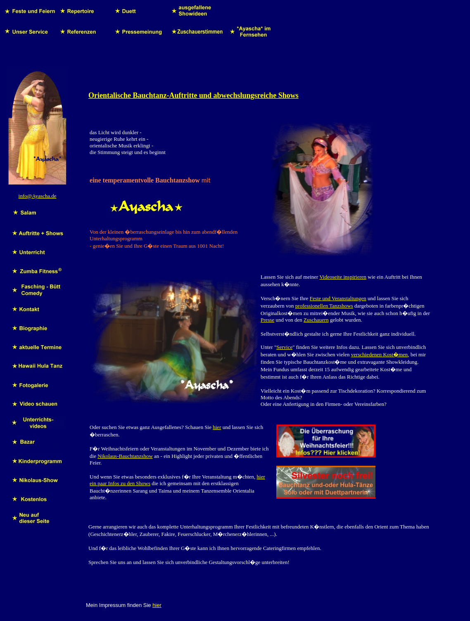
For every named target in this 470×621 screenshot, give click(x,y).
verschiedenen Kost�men (379, 354)
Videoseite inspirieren (342, 277)
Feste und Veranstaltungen (338, 298)
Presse (267, 320)
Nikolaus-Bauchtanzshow (125, 456)
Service (284, 347)
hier (217, 427)
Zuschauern (316, 320)
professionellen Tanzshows (324, 306)
